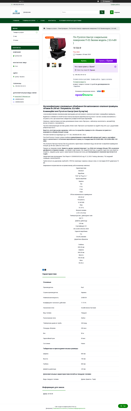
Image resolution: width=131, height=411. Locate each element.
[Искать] (102, 12)
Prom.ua (74, 406)
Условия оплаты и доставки (70, 20)
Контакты (52, 20)
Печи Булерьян (63, 28)
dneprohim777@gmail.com (22, 96)
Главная (16, 20)
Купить (84, 61)
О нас (43, 20)
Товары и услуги (29, 20)
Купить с (106, 61)
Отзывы (15, 40)
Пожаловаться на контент (60, 408)
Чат (123, 406)
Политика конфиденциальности (76, 408)
